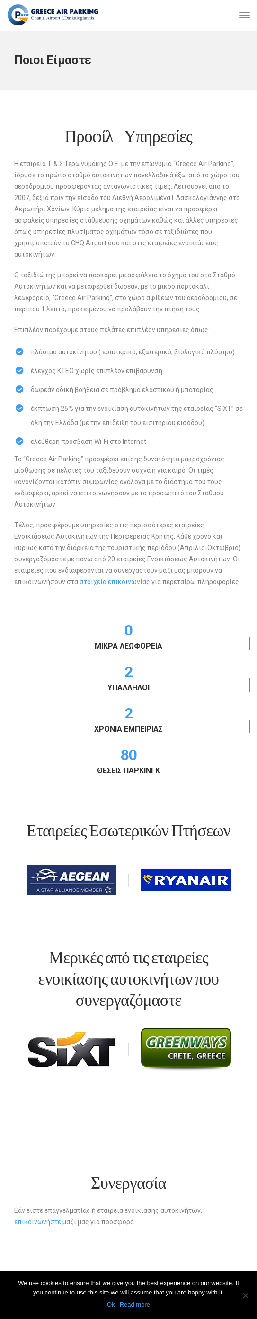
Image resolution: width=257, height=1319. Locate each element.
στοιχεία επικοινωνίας (115, 581)
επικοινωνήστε (37, 1222)
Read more (135, 1304)
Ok (111, 1304)
